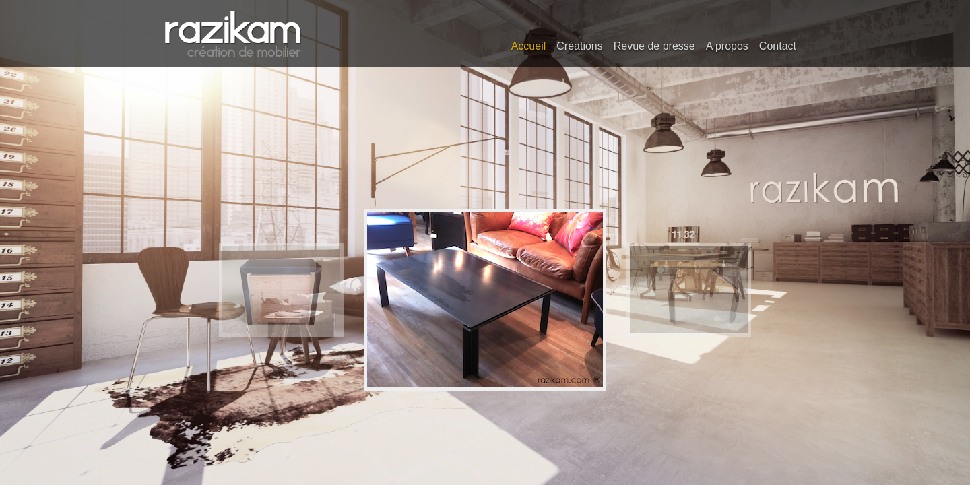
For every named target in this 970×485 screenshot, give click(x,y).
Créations (579, 46)
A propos (727, 46)
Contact (777, 46)
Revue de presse (654, 46)
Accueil (528, 46)
